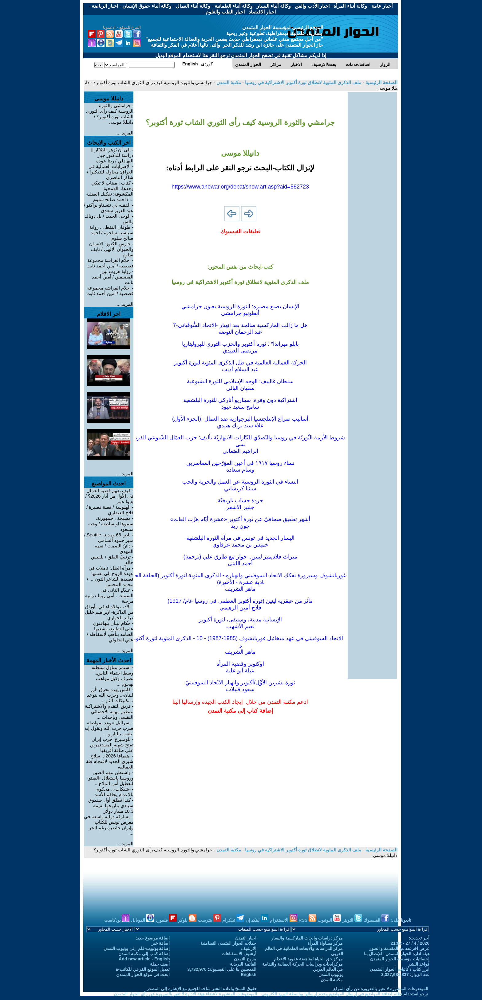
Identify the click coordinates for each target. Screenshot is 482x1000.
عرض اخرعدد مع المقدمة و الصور (399, 948)
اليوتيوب (329, 920)
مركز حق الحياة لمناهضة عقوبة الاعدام (308, 958)
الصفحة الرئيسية (380, 82)
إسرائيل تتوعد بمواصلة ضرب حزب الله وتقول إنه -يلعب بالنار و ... (109, 728)
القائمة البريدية (243, 964)
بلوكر (187, 920)
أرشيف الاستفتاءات (239, 953)
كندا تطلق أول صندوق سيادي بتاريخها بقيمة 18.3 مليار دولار (110, 805)
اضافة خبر (161, 943)
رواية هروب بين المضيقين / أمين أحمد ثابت (112, 277)
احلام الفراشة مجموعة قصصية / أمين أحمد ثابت (109, 263)
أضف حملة (160, 964)
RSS (307, 920)
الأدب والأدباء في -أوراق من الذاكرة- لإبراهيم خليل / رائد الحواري (109, 612)
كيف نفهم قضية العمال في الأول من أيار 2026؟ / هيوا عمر (109, 496)
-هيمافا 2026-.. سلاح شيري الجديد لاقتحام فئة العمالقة (110, 761)
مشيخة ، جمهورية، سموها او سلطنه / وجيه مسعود (110, 524)
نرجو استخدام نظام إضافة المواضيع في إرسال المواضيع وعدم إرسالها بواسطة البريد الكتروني (344, 993)
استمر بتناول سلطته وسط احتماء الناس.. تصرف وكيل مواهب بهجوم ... (113, 676)
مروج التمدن (245, 958)
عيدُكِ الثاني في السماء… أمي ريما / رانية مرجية (109, 595)
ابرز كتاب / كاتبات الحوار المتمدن (399, 969)
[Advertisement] (372, 184)
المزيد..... (124, 132)
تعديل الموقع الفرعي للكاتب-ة (143, 969)
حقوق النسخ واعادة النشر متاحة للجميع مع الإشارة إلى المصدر (202, 988)
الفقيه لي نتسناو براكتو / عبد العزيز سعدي (108, 207)
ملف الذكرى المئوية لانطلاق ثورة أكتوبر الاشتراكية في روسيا (303, 82)
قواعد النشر (418, 964)
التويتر (352, 920)
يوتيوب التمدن (330, 974)
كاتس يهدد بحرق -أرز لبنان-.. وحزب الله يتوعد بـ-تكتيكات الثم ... (110, 695)
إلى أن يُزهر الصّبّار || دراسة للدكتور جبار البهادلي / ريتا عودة (112, 155)
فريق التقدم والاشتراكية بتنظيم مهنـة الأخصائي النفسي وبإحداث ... (109, 711)
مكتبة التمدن (228, 82)
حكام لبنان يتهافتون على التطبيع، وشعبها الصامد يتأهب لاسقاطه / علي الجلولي (110, 631)
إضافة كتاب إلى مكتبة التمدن (144, 953)
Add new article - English (144, 958)
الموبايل (142, 920)
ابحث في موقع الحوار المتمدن (143, 974)
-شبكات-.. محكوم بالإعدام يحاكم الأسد (114, 791)
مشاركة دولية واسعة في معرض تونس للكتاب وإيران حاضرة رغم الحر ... (108, 825)
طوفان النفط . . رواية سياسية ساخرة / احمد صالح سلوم (111, 232)
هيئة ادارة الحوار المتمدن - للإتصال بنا (396, 953)
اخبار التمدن (245, 938)
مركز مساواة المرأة (325, 943)
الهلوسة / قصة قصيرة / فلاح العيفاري (109, 509)
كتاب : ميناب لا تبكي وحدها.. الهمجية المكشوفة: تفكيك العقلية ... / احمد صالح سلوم (110, 191)
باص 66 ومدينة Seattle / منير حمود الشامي (108, 537)
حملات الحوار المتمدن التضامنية (228, 943)
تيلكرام (233, 920)
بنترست (209, 920)
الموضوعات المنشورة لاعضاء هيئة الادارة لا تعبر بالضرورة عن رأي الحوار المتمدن (185, 993)
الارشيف (248, 948)
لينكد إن (257, 920)
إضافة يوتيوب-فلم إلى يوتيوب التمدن (137, 948)
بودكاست (117, 920)
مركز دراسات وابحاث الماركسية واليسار (307, 938)
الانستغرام (283, 920)
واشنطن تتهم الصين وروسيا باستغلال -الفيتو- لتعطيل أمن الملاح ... (110, 778)
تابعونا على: (400, 920)
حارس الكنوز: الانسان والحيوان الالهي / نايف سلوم (111, 249)
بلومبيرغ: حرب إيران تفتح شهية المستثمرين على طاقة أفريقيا (111, 745)
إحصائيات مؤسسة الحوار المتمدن (399, 958)
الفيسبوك (376, 920)
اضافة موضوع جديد (153, 938)
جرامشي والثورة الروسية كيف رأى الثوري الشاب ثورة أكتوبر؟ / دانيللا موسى (110, 114)
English (248, 974)
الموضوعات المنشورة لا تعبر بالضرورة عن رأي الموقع (380, 988)
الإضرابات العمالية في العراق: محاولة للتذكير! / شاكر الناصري (110, 172)
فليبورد (166, 920)
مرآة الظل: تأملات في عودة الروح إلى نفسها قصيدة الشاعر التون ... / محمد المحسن (110, 576)
